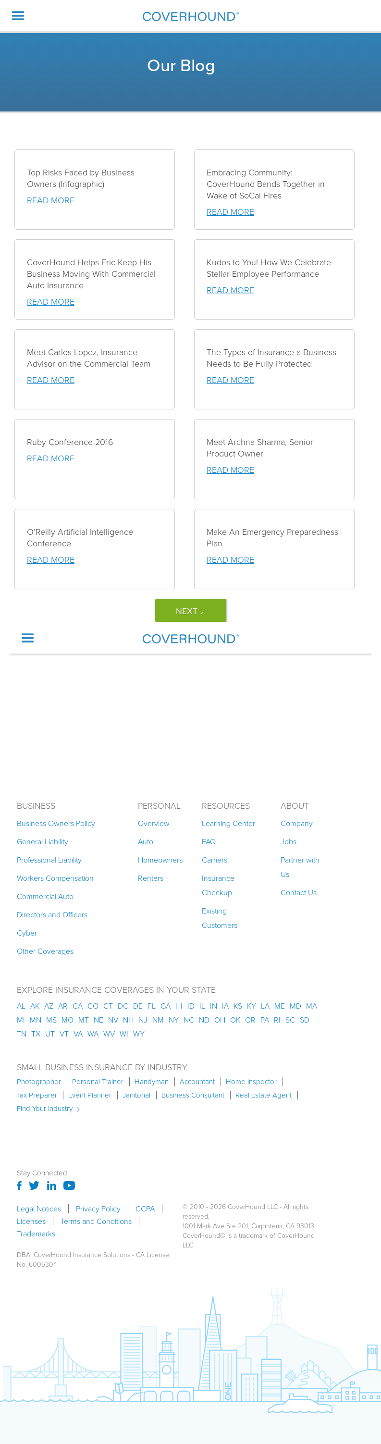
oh (219, 1019)
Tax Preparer (37, 1095)
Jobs (288, 841)
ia (225, 1005)
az (48, 1005)
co (92, 1005)
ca (78, 1005)
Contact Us (299, 892)
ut (50, 1033)
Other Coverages (45, 951)
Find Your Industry (45, 1108)
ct (108, 1005)
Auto (145, 841)
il (202, 1005)
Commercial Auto (45, 896)
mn (35, 1019)
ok (235, 1019)
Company (297, 823)
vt (64, 1033)
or (250, 1019)
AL (21, 1005)
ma (311, 1005)
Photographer (39, 1081)
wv (109, 1033)
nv (113, 1019)
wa (92, 1033)
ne (98, 1019)
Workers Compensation (55, 878)
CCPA (145, 1208)
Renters (150, 878)
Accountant (197, 1081)
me (279, 1005)
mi (21, 1019)
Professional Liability (49, 859)
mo (67, 1019)
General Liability (42, 841)
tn (21, 1033)
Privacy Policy (98, 1208)
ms (51, 1019)
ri (277, 1019)
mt (83, 1019)
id (191, 1005)
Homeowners (160, 859)
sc (290, 1019)
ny (174, 1019)
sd (304, 1019)
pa (264, 1019)
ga (165, 1005)
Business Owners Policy (56, 823)
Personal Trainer (97, 1081)
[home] (191, 16)
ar (63, 1005)
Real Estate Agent (263, 1095)
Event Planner (89, 1095)
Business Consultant (192, 1095)
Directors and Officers (52, 914)
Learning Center (228, 823)
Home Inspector (251, 1081)
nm (158, 1019)
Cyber (27, 932)
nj (142, 1019)
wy (139, 1033)
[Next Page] (191, 610)
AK (34, 1005)
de (138, 1005)
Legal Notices (39, 1208)
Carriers (214, 859)
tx (35, 1033)
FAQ (209, 841)
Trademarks (36, 1233)
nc (189, 1019)
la (265, 1005)
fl (151, 1005)
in (213, 1005)
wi (124, 1033)
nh (128, 1019)
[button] (18, 15)
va (78, 1033)
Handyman (152, 1081)
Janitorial (136, 1095)
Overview (154, 823)
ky (251, 1005)
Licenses (31, 1221)
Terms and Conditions (96, 1221)
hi (179, 1005)
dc (123, 1005)
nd (204, 1019)
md (295, 1005)
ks (238, 1005)
